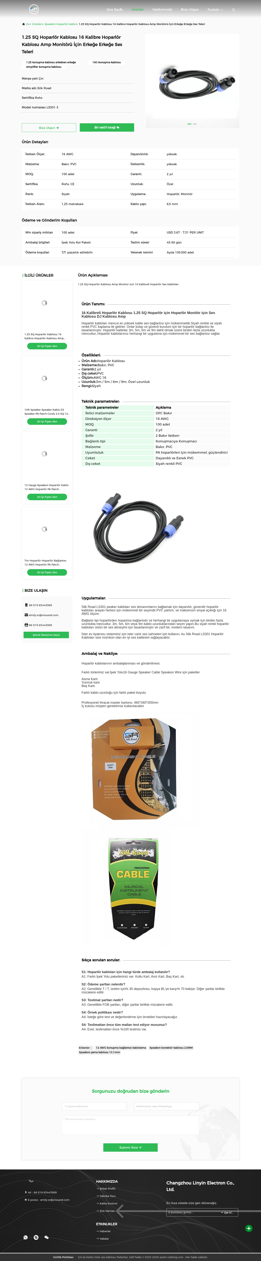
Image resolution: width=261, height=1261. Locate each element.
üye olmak (227, 1212)
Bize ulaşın (190, 10)
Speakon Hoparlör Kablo (60, 24)
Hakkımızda (162, 10)
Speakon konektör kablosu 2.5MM (171, 1047)
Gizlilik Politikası (63, 1257)
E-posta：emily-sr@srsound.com (47, 1200)
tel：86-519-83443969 (40, 1192)
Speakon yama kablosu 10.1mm (99, 1052)
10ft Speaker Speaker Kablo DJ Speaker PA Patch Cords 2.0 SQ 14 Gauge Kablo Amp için (46, 413)
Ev (27, 24)
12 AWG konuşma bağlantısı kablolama (121, 1047)
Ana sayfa (115, 10)
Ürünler (137, 10)
